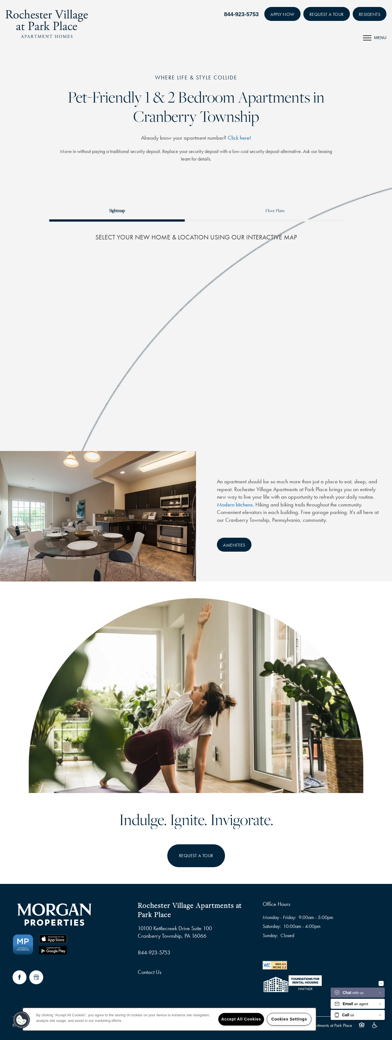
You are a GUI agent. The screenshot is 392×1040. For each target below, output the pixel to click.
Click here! (239, 137)
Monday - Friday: (279, 917)
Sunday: (270, 935)
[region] (169, 1019)
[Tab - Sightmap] (117, 210)
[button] (282, 14)
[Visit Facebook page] (19, 977)
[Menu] (374, 37)
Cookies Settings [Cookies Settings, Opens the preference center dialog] (289, 1019)
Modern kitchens (235, 504)
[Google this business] (36, 977)
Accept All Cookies (241, 1019)
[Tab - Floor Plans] (275, 210)
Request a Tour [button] (196, 855)
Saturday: (272, 926)
